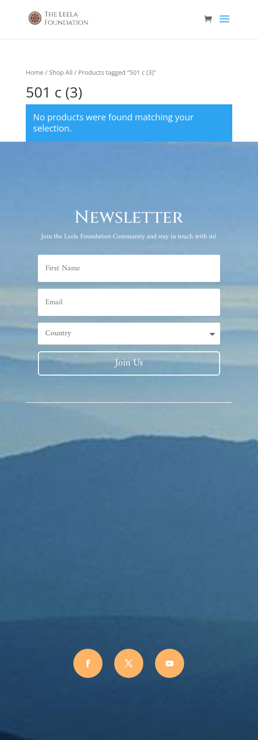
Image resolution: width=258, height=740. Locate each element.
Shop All (61, 72)
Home (34, 72)
